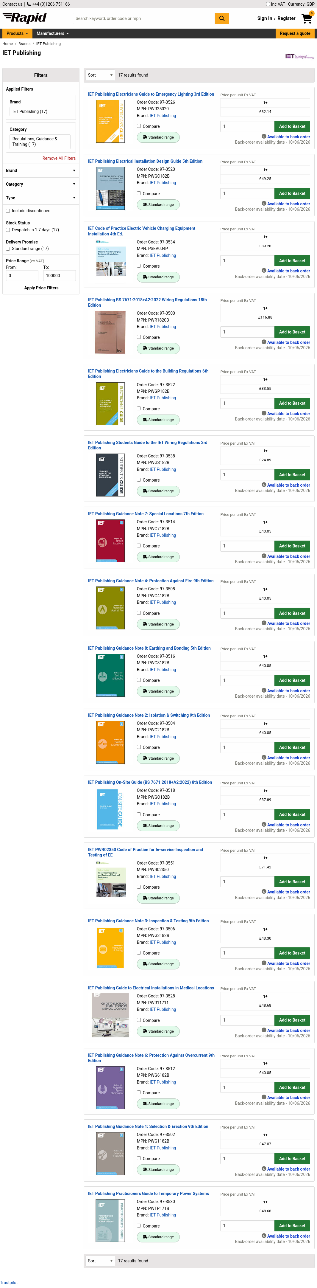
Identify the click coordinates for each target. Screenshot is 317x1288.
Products (15, 33)
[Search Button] (222, 18)
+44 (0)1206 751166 (48, 4)
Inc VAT (275, 4)
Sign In (264, 18)
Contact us (12, 4)
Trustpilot (9, 1282)
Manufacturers (50, 33)
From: (14, 267)
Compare (148, 126)
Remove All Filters (59, 158)
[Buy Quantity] (247, 126)
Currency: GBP (301, 4)
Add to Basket (292, 126)
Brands (25, 43)
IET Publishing (163, 115)
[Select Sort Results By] (100, 74)
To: (48, 267)
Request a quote (295, 33)
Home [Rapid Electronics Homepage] (8, 43)
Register (286, 18)
